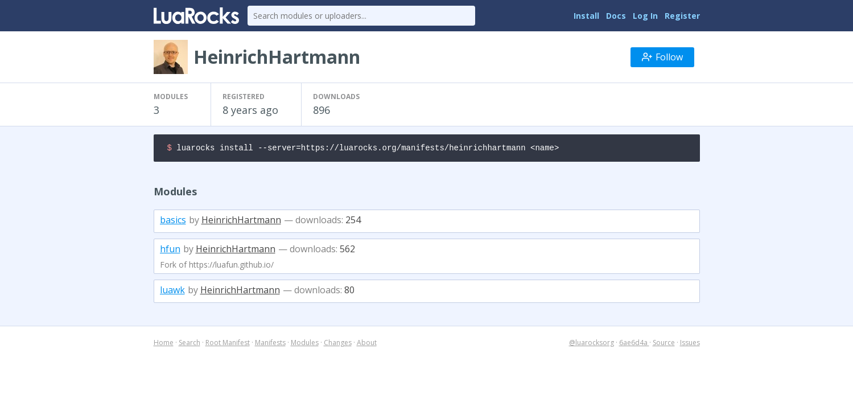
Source (664, 344)
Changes (338, 344)
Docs (616, 15)
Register (682, 15)
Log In (645, 15)
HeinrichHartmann (241, 221)
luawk (172, 291)
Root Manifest (227, 344)
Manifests (270, 344)
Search (189, 344)
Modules (305, 344)
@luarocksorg (591, 344)
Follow (662, 57)
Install (586, 15)
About (367, 344)
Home (164, 344)
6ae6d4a (634, 344)
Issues (690, 344)
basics (173, 221)
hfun (170, 250)
